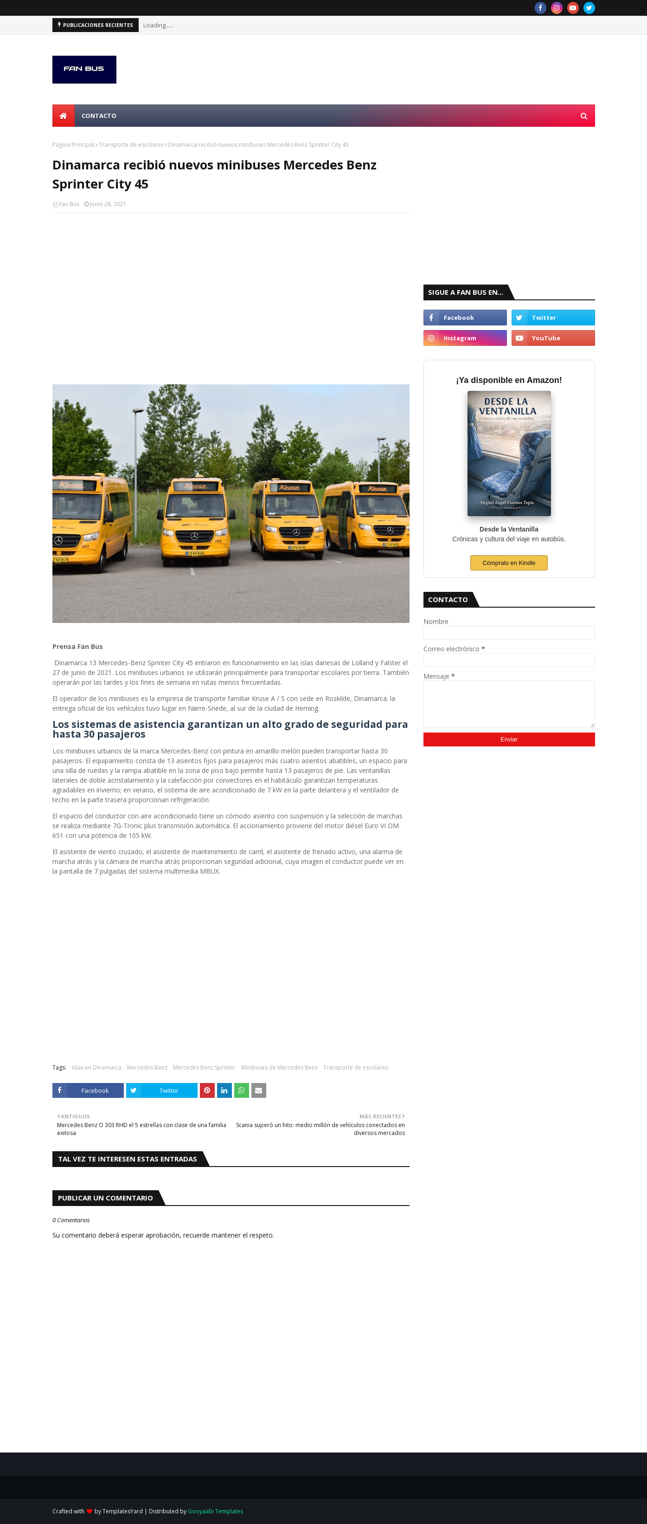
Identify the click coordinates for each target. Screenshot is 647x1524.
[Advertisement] (231, 287)
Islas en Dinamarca (97, 1067)
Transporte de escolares (131, 145)
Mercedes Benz (147, 1067)
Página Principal (73, 145)
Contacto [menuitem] (99, 115)
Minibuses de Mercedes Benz (279, 1067)
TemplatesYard (122, 1511)
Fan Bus (69, 204)
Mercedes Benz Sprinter (204, 1067)
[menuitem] (63, 115)
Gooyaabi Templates (215, 1511)
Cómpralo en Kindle (508, 562)
